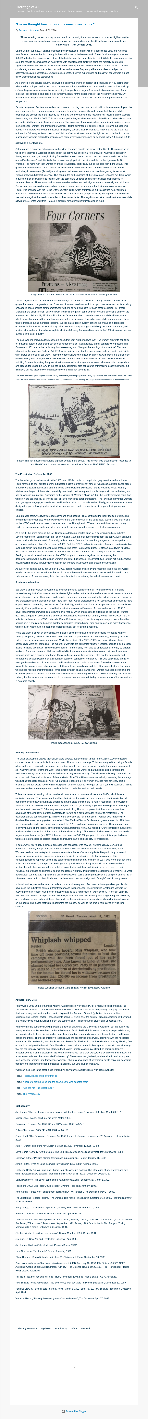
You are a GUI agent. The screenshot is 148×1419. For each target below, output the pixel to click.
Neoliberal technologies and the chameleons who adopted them (55, 1082)
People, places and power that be (40, 1076)
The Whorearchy (31, 1094)
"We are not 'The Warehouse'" (38, 1088)
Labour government (27, 1328)
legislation (46, 1328)
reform (74, 1328)
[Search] (136, 7)
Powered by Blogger (74, 1411)
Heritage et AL (28, 7)
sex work (85, 1328)
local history (61, 1328)
